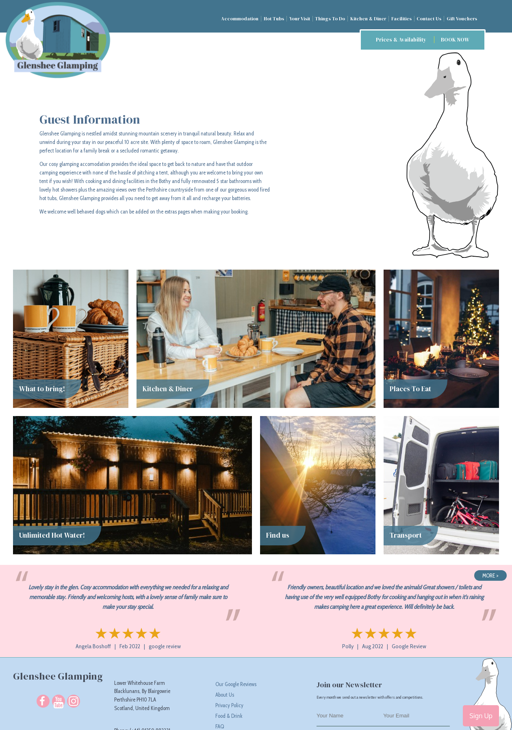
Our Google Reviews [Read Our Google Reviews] (235, 684)
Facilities (401, 18)
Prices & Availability (422, 39)
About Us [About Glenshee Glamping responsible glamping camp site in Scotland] (224, 694)
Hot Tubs (274, 18)
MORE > (490, 575)
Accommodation (239, 18)
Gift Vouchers (462, 18)
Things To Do (330, 18)
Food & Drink (229, 716)
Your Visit (299, 18)
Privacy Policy (229, 705)
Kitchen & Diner (368, 18)
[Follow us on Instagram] (73, 701)
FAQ (219, 726)
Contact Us (429, 18)
